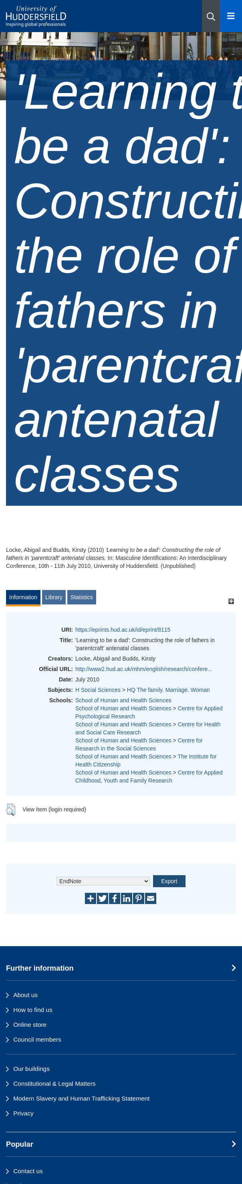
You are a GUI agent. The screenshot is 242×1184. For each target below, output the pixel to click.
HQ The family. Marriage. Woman (168, 690)
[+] (231, 601)
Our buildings (31, 1068)
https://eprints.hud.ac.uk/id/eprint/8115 (122, 629)
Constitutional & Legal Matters (54, 1083)
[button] (211, 16)
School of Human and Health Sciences (123, 700)
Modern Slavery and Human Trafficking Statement (81, 1098)
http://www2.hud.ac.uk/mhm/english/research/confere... (143, 669)
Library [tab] (54, 597)
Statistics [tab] (82, 597)
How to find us (32, 1009)
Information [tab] (23, 597)
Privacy (23, 1113)
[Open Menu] (231, 16)
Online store (29, 1024)
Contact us (28, 1171)
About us (25, 994)
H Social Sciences (98, 690)
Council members (37, 1039)
